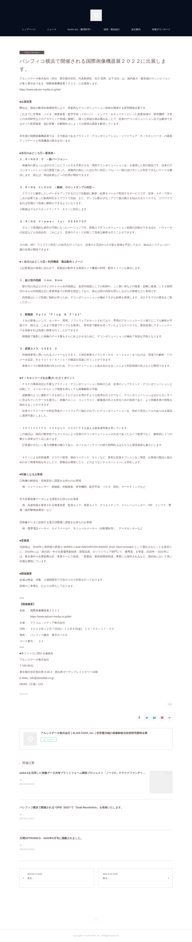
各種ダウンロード (161, 29)
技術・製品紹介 (112, 29)
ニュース (51, 29)
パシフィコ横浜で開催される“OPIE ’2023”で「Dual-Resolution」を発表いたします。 (72, 807)
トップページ (29, 29)
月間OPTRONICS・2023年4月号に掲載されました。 (51, 838)
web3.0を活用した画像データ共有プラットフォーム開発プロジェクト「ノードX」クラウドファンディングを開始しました (93, 772)
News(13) (24, 694)
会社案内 (136, 29)
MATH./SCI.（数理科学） (80, 29)
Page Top (96, 921)
